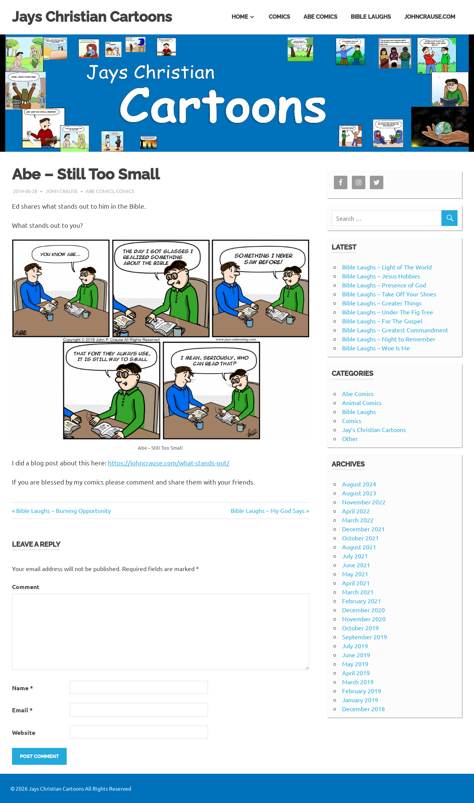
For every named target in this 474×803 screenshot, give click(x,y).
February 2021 (361, 600)
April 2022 (356, 510)
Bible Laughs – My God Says (268, 510)
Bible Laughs (371, 16)
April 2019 (356, 672)
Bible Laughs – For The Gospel (382, 320)
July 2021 (355, 555)
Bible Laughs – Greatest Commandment (395, 329)
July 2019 (355, 645)
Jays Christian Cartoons (92, 16)
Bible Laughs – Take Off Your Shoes (389, 294)
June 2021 (356, 564)
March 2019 (358, 681)
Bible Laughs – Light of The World (387, 267)
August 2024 (359, 483)
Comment (25, 587)
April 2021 (356, 582)
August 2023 (359, 492)
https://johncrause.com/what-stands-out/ (168, 463)
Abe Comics (320, 16)
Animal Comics (361, 402)
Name (22, 688)
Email (22, 710)
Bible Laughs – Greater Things (382, 303)
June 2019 (356, 654)
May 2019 (355, 663)
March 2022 (358, 519)
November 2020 (364, 618)
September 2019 (364, 636)
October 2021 (360, 537)
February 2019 (361, 690)
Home (240, 16)
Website (23, 732)
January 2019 (360, 699)
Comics (279, 16)
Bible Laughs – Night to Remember (388, 338)
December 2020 (363, 609)
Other (350, 438)
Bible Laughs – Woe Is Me (376, 347)
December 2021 (363, 528)
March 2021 (358, 591)
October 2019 (360, 627)
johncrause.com (429, 16)
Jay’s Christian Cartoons (374, 429)
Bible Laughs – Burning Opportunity (63, 510)
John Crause (61, 191)
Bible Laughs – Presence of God (384, 285)
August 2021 (359, 546)
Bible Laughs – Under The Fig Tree (387, 312)
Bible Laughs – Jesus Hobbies (381, 276)
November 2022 (364, 501)
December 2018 (363, 708)
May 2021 (355, 573)
